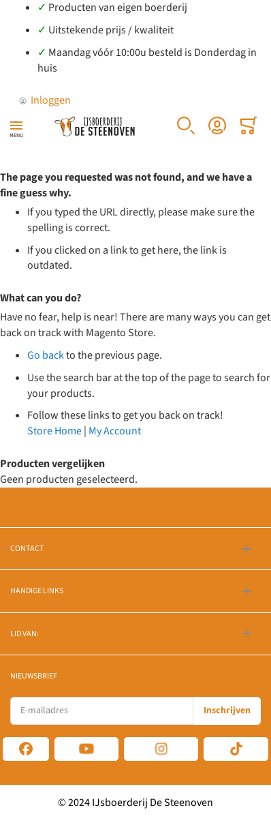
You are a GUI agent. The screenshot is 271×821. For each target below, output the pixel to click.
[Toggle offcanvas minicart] (248, 125)
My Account (115, 430)
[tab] (135, 548)
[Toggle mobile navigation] (16, 125)
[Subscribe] (227, 711)
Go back (45, 355)
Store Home (54, 430)
